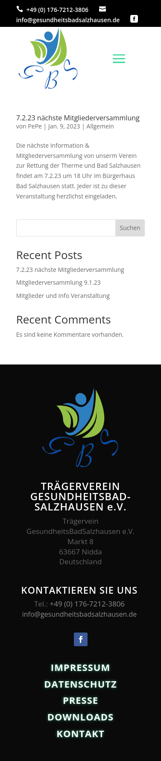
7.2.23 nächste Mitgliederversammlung (78, 117)
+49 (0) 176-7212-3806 (57, 10)
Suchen (130, 228)
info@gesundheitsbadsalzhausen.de (68, 20)
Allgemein (100, 126)
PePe (35, 126)
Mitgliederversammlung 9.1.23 (58, 282)
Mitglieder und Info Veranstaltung (63, 296)
